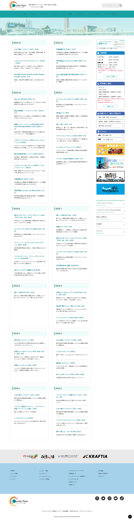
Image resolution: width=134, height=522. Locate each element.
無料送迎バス (74, 476)
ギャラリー (110, 233)
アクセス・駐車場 (109, 14)
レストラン (44, 14)
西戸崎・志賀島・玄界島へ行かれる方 (110, 121)
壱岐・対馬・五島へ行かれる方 (108, 117)
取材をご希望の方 (110, 219)
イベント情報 (23, 14)
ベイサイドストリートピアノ (110, 205)
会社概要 (65, 513)
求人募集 (110, 226)
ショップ (54, 14)
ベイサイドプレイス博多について (50, 513)
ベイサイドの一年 (93, 14)
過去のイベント (75, 484)
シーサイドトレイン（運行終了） (80, 478)
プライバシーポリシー (87, 513)
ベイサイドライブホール (110, 212)
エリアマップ (79, 14)
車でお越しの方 (107, 135)
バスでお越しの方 (108, 140)
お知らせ (33, 14)
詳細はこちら (110, 106)
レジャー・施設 (66, 14)
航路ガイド (73, 487)
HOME (13, 473)
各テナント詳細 (110, 77)
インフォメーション (46, 478)
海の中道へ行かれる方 (105, 126)
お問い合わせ (74, 513)
